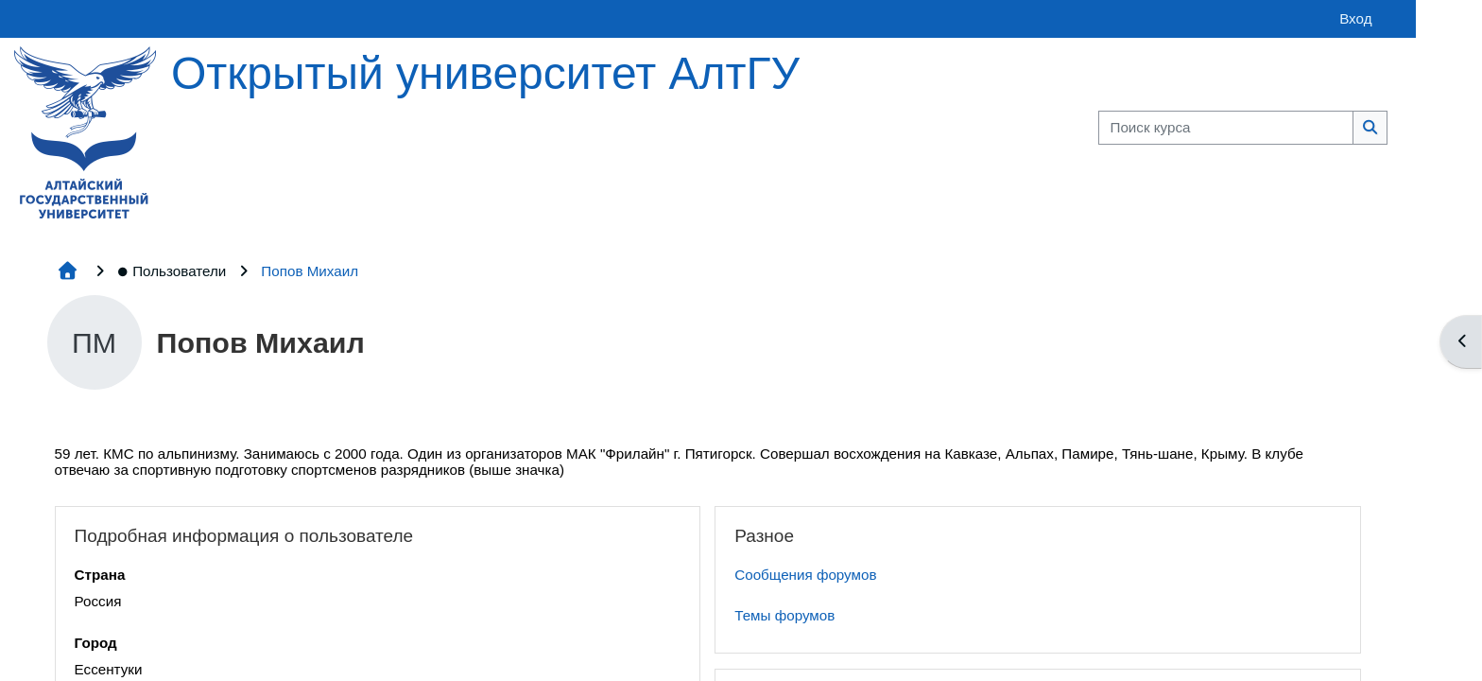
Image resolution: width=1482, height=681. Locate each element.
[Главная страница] (82, 131)
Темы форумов (666, 615)
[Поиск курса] (992, 128)
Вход (1122, 18)
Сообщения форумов (687, 575)
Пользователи (169, 271)
